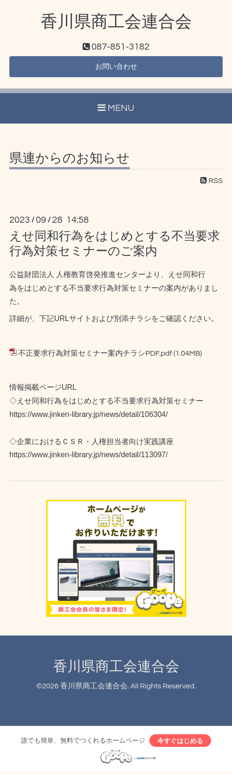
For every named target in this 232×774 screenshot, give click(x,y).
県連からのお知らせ (69, 159)
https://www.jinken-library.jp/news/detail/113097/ (88, 456)
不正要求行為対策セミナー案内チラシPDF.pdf (95, 354)
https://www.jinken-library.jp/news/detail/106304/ (88, 415)
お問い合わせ (116, 67)
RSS (211, 181)
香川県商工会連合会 (116, 22)
